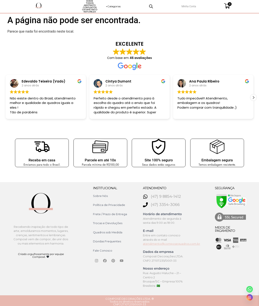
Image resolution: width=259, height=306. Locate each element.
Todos (67, 5)
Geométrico (132, 5)
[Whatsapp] (249, 289)
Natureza (155, 5)
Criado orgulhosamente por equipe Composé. (41, 254)
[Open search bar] (204, 6)
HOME (50, 5)
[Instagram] (249, 297)
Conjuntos (108, 5)
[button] (253, 95)
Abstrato (86, 5)
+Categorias (184, 5)
